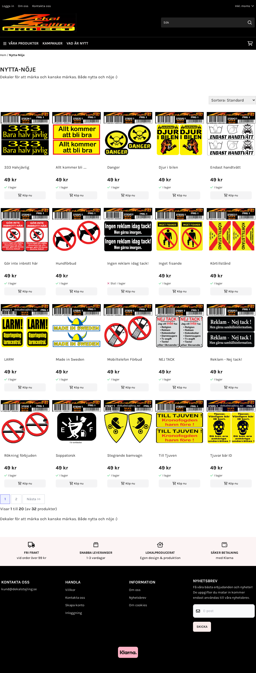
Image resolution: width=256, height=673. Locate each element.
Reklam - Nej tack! (226, 359)
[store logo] (38, 22)
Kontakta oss (41, 6)
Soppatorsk (66, 455)
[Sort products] (232, 100)
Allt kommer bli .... (71, 167)
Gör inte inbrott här (21, 263)
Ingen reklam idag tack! (127, 263)
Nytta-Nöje (16, 55)
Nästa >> (33, 499)
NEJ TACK (166, 359)
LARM (9, 359)
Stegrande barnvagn (124, 455)
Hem (3, 55)
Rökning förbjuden (20, 455)
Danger (113, 167)
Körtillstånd (220, 263)
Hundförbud (66, 263)
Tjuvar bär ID (221, 455)
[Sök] (208, 23)
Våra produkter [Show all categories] (20, 43)
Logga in (8, 6)
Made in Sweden (70, 359)
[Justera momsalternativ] (244, 6)
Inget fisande (170, 263)
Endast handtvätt (225, 167)
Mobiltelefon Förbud (124, 359)
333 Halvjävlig (16, 167)
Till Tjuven (168, 455)
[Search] (250, 23)
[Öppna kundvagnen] (250, 43)
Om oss (23, 6)
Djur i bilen (168, 167)
